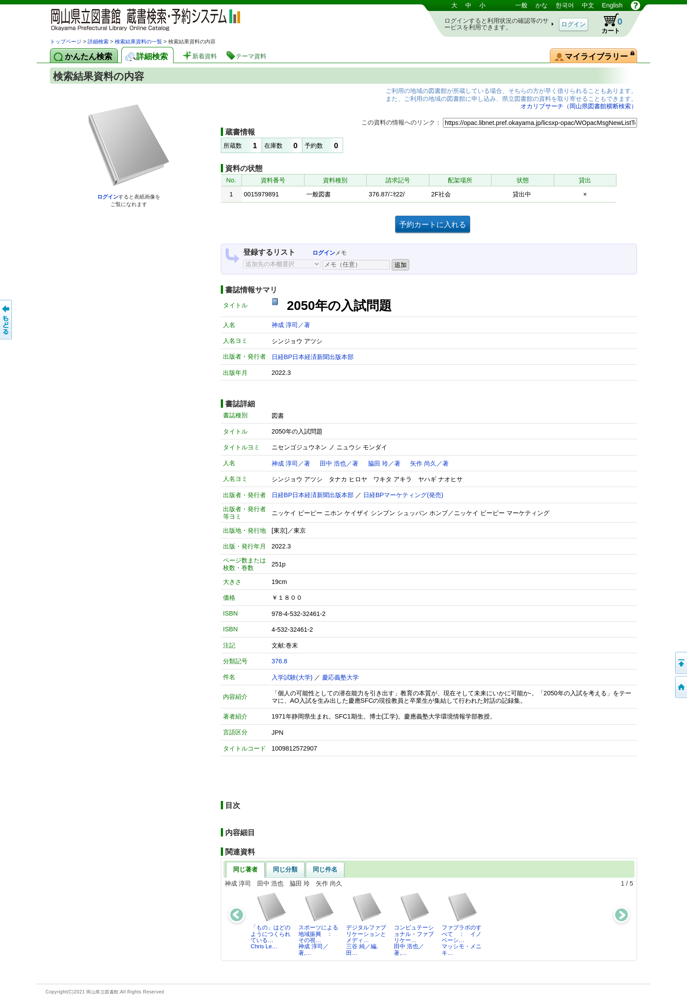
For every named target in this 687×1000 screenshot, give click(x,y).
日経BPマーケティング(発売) (403, 494)
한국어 (565, 5)
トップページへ (680, 687)
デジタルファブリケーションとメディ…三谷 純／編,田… (366, 924)
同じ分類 (285, 869)
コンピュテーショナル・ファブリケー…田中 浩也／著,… (414, 924)
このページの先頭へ (680, 663)
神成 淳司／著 (291, 324)
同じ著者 (245, 869)
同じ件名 (325, 869)
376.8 (279, 661)
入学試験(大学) (292, 677)
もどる (6, 319)
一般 (521, 5)
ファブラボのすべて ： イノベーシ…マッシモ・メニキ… (462, 924)
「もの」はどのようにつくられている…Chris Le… (270, 921)
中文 (588, 5)
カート (607, 23)
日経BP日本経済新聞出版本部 (313, 356)
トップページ (65, 42)
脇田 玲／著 (384, 463)
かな (541, 5)
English (612, 5)
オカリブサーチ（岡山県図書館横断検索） (579, 106)
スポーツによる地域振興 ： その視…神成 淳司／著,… (318, 924)
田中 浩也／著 (339, 463)
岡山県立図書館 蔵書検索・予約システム (142, 18)
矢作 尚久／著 (429, 463)
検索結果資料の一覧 (138, 42)
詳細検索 (98, 42)
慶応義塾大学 (340, 677)
